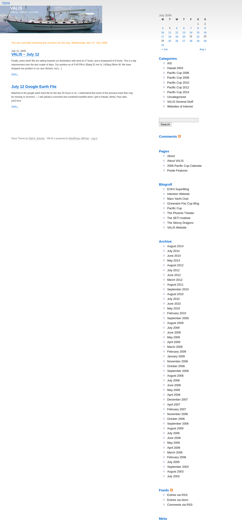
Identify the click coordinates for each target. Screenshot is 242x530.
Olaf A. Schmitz (37, 138)
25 (169, 41)
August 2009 (175, 323)
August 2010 (175, 294)
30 (205, 41)
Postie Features (177, 170)
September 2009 (178, 318)
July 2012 (173, 270)
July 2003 (173, 476)
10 (162, 32)
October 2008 (176, 366)
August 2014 (175, 246)
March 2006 (175, 452)
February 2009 (176, 351)
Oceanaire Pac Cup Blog (183, 203)
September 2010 (178, 289)
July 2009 (173, 327)
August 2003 (175, 471)
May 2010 (173, 308)
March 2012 (175, 279)
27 (184, 41)
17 (162, 36)
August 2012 (175, 265)
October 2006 (176, 419)
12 (176, 32)
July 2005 (173, 462)
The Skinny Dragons (180, 222)
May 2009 (173, 337)
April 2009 (173, 342)
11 (169, 32)
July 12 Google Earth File (34, 87)
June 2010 (174, 303)
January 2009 (176, 356)
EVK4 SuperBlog (178, 189)
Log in (94, 138)
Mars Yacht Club (177, 198)
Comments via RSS (180, 504)
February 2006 (176, 457)
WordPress (74, 138)
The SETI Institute (178, 218)
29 (198, 41)
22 (198, 36)
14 (191, 32)
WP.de (84, 138)
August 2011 (175, 284)
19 (176, 36)
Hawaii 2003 (175, 68)
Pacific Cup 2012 (178, 87)
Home (6, 3)
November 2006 (177, 414)
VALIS (16, 8)
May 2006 (173, 442)
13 (184, 32)
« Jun (165, 49)
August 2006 (175, 428)
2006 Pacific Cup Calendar (184, 165)
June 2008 (174, 385)
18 (169, 36)
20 (184, 36)
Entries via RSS (177, 495)
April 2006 (173, 447)
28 (191, 41)
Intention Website (178, 194)
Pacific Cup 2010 (178, 82)
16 (205, 32)
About (171, 156)
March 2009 (175, 346)
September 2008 (178, 371)
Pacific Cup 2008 (178, 77)
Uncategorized (176, 97)
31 (162, 45)
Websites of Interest (180, 106)
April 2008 (173, 394)
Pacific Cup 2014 (178, 92)
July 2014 (173, 251)
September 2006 (178, 423)
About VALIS (175, 160)
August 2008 (175, 375)
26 (176, 41)
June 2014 (174, 255)
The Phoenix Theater (180, 213)
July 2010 (173, 299)
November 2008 (177, 361)
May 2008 (173, 390)
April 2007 (173, 404)
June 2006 (174, 438)
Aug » (203, 49)
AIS (169, 63)
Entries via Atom (177, 500)
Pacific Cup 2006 (178, 73)
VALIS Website (176, 227)
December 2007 (177, 399)
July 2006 (173, 433)
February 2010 (176, 313)
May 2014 (173, 260)
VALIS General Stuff (180, 101)
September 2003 (178, 466)
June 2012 (174, 275)
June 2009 (174, 332)
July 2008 (173, 380)
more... (15, 74)
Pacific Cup (174, 208)
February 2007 (176, 409)
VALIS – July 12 (25, 54)
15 (198, 32)
